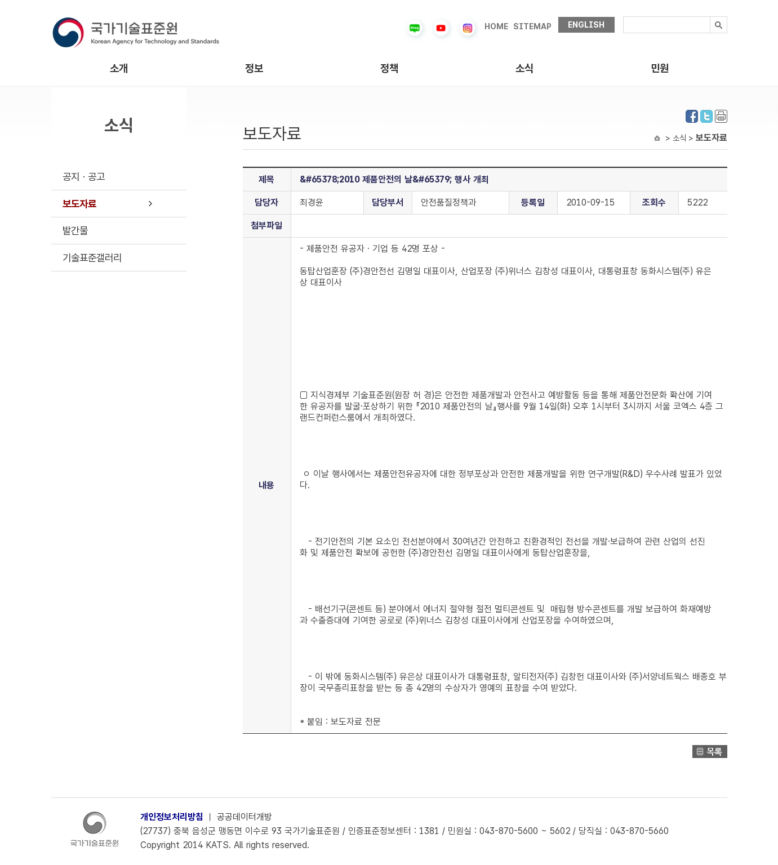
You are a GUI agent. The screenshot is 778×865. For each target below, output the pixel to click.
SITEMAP (532, 26)
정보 (254, 68)
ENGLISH (586, 24)
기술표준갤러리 (92, 258)
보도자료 (79, 203)
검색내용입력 (623, 16)
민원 (660, 68)
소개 (119, 68)
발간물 (75, 231)
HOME (496, 26)
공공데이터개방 (244, 817)
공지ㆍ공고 (84, 176)
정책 (389, 68)
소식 (524, 68)
